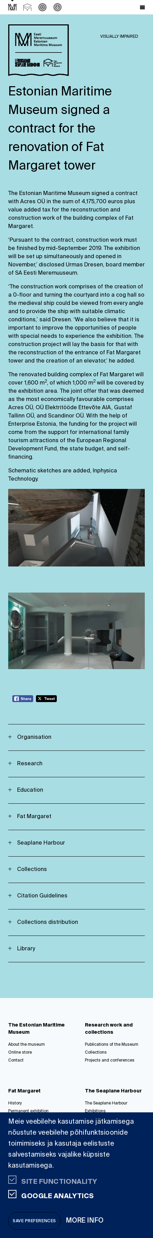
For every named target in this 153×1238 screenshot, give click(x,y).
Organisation (34, 737)
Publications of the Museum (111, 1045)
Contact (16, 1060)
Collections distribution (47, 922)
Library (26, 949)
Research (29, 764)
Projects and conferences (110, 1060)
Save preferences (34, 1221)
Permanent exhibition (28, 1111)
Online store (20, 1053)
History (15, 1103)
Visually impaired (119, 37)
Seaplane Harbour (41, 843)
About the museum (26, 1045)
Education (30, 790)
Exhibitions (95, 1111)
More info (85, 1220)
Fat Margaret (34, 816)
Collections (32, 869)
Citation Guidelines (42, 896)
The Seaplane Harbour (106, 1103)
